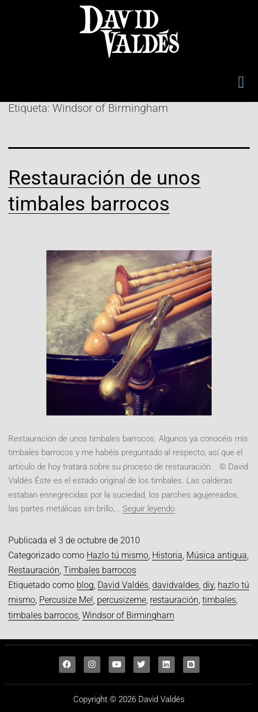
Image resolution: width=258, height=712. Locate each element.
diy (208, 585)
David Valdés (123, 585)
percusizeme (121, 600)
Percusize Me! (66, 600)
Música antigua (216, 555)
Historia (167, 555)
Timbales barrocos (99, 570)
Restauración (34, 570)
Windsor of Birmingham (128, 615)
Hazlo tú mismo (117, 555)
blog (85, 585)
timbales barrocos (43, 615)
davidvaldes (175, 585)
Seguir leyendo (148, 509)
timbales (219, 600)
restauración (174, 600)
